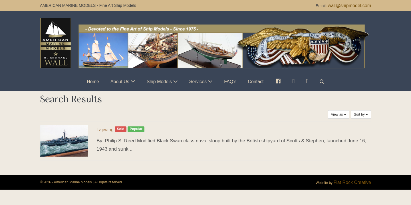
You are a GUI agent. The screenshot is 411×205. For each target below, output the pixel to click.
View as (338, 114)
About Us (119, 81)
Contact (255, 81)
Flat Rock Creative (352, 182)
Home (93, 81)
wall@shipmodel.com (349, 5)
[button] (322, 81)
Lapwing (105, 129)
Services (198, 81)
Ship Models (159, 81)
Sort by (361, 114)
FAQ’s (230, 81)
